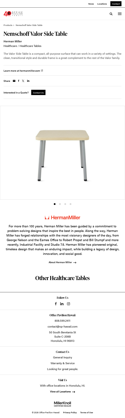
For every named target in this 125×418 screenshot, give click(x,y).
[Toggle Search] (111, 14)
